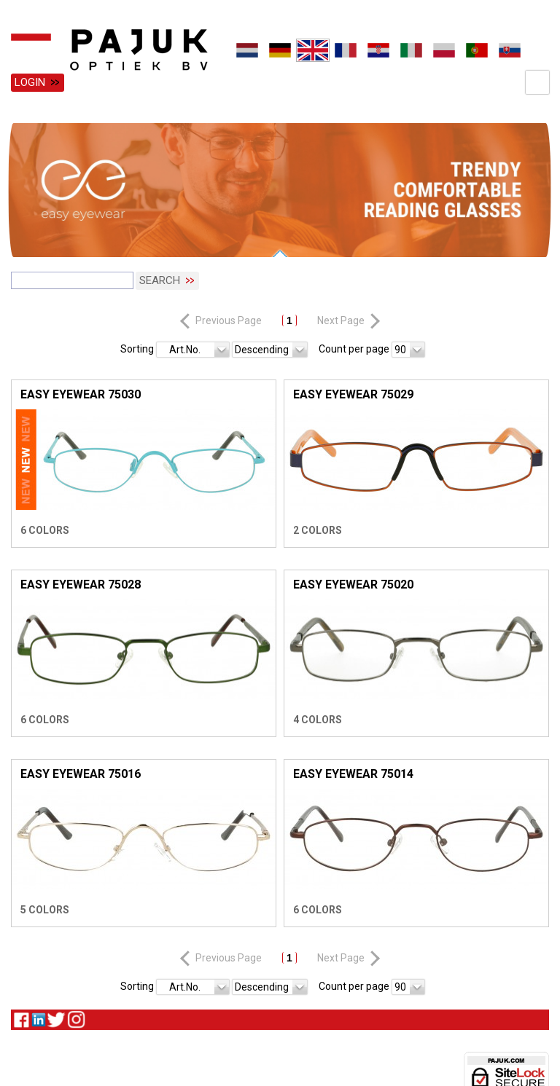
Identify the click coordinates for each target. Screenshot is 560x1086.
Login (30, 82)
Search (159, 279)
